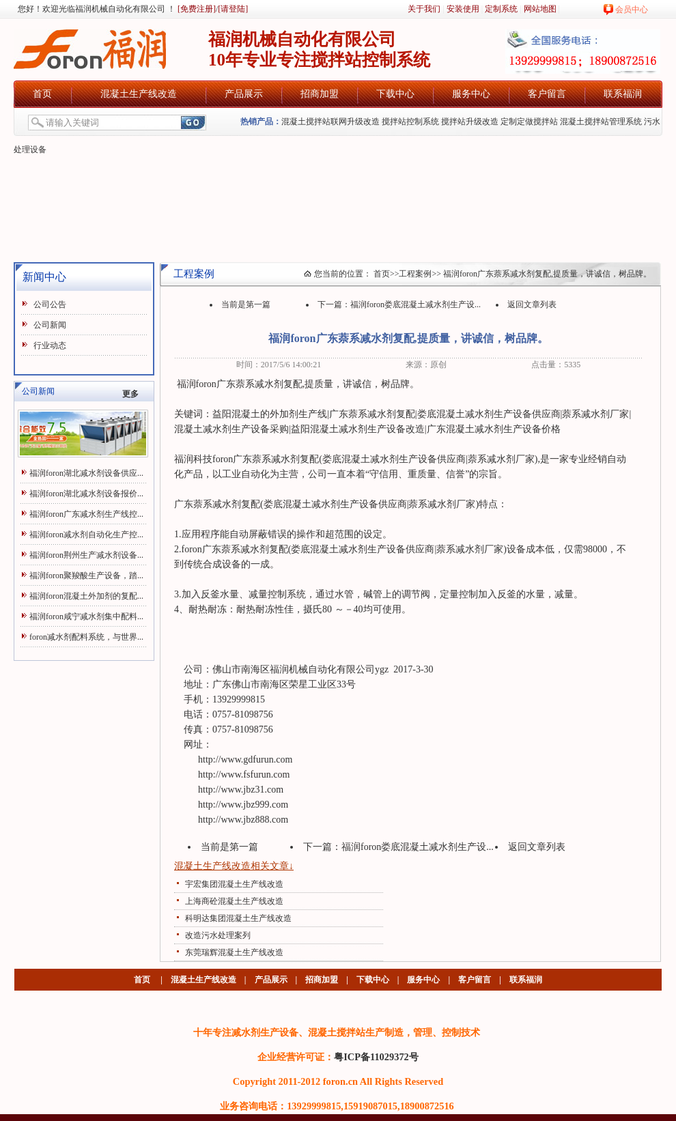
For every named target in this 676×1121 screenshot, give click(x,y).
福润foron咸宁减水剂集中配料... (86, 616)
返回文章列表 (532, 304)
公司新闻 (49, 325)
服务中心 (471, 94)
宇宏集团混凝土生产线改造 (234, 884)
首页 (42, 94)
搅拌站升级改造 (469, 121)
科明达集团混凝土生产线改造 (238, 918)
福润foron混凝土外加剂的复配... (86, 596)
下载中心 (395, 94)
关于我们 (424, 9)
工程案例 (415, 274)
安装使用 (463, 9)
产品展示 (244, 94)
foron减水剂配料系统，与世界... (86, 637)
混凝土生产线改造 (138, 94)
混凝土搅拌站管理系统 (601, 121)
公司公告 (49, 304)
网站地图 (540, 9)
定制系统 (501, 9)
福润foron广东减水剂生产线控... (86, 514)
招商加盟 (319, 94)
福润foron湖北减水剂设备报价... (86, 493)
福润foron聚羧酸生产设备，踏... (86, 575)
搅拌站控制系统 (410, 121)
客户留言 (547, 94)
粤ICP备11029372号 (376, 1056)
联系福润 (623, 94)
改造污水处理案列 (218, 935)
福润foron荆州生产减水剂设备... (86, 555)
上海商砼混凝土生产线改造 (234, 901)
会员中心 (631, 9)
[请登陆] (233, 9)
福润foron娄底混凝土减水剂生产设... (415, 304)
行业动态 (49, 345)
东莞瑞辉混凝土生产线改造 (234, 952)
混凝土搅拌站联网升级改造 (330, 121)
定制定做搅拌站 (529, 121)
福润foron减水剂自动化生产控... (86, 534)
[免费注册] (195, 9)
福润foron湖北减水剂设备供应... (86, 473)
